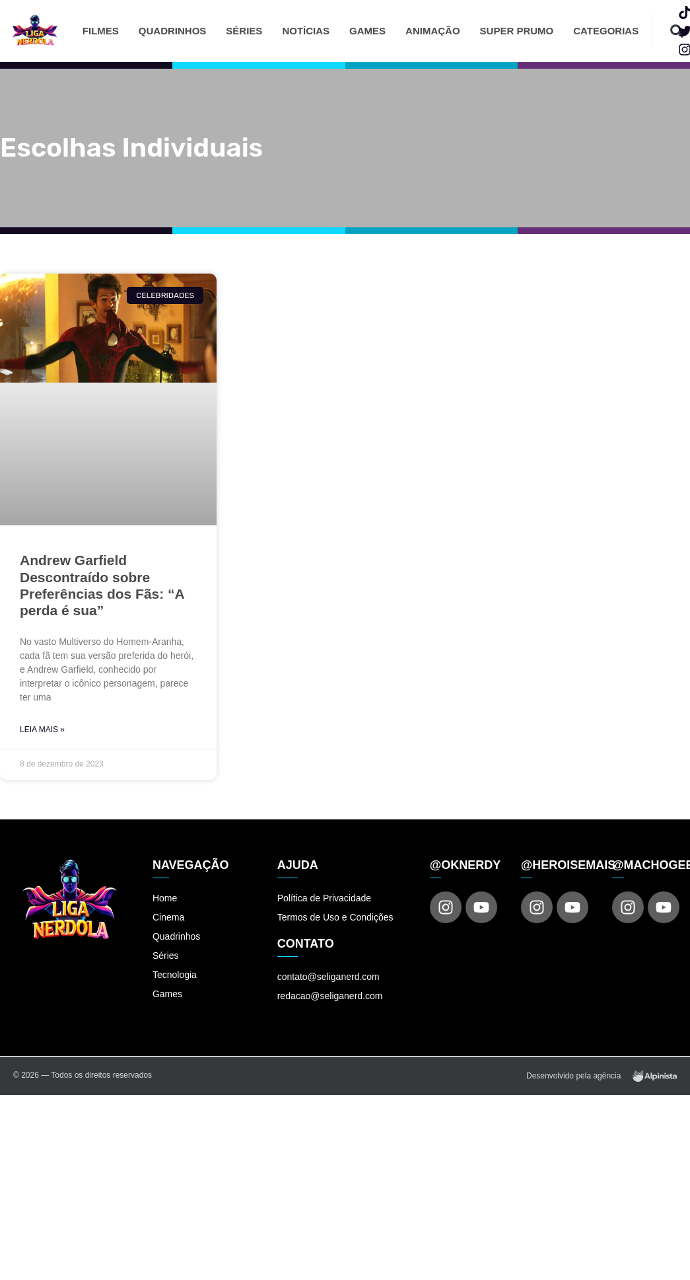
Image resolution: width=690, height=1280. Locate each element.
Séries (244, 30)
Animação (432, 30)
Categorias (605, 30)
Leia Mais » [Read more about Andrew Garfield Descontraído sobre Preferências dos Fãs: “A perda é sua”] (42, 729)
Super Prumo (517, 30)
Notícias (305, 30)
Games (367, 30)
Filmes (101, 30)
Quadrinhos (173, 30)
